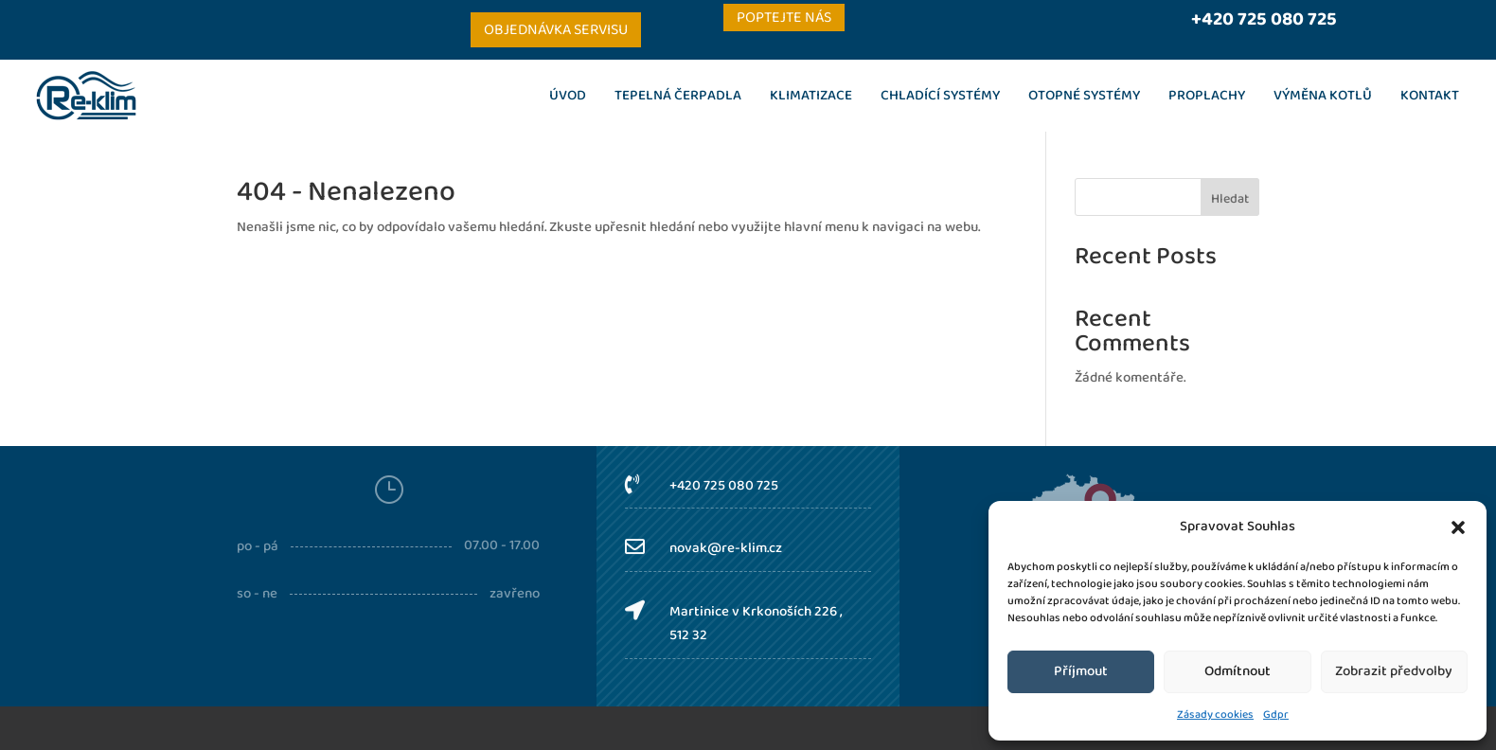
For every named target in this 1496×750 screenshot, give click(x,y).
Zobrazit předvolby (1393, 671)
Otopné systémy (1084, 95)
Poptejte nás (784, 17)
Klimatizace (811, 95)
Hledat (1230, 198)
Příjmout (1081, 671)
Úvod (567, 95)
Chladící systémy (940, 95)
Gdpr (1276, 714)
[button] (1458, 527)
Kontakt (1429, 95)
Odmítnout (1237, 671)
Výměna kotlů (1322, 95)
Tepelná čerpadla (677, 95)
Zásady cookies (1215, 714)
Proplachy (1206, 95)
